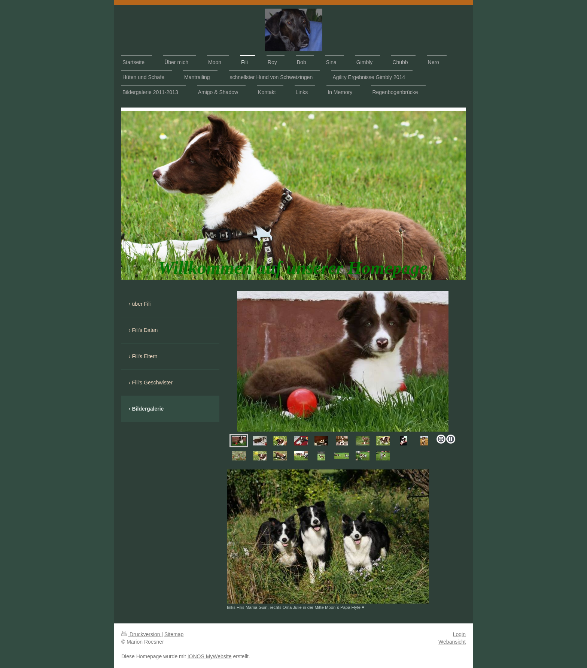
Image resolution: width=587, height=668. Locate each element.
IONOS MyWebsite (210, 656)
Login (459, 634)
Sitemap (173, 634)
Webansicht (452, 642)
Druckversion (141, 634)
